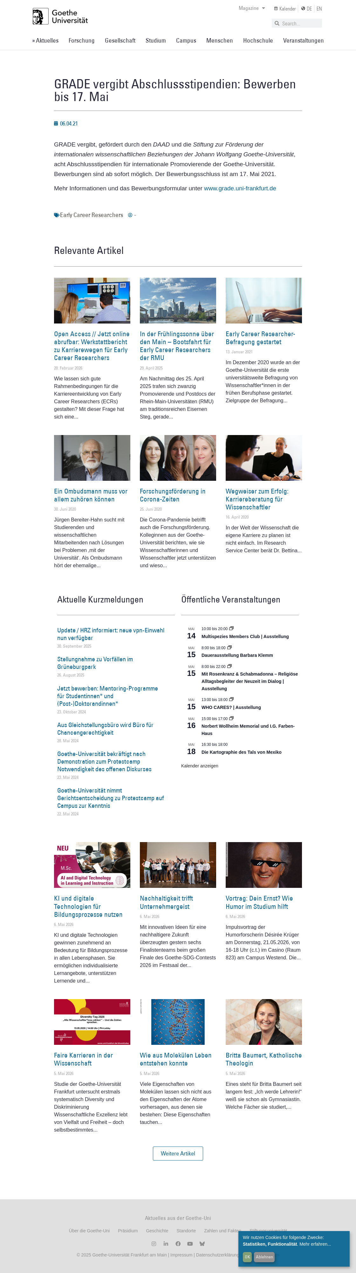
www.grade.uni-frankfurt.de (240, 188)
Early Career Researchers (91, 215)
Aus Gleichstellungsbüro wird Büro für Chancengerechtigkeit (105, 729)
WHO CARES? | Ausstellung (231, 707)
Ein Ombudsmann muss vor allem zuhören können (90, 495)
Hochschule (258, 40)
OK (247, 1257)
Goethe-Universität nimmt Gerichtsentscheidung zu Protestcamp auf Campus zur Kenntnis (110, 798)
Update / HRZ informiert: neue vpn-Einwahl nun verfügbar (110, 634)
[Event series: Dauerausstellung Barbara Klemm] (229, 648)
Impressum (180, 1254)
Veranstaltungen (303, 40)
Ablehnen (264, 1257)
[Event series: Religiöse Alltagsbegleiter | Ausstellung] (229, 666)
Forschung (82, 40)
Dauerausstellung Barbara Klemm (237, 655)
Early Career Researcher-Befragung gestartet (260, 338)
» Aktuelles (45, 40)
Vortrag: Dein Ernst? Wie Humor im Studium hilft (259, 902)
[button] (178, 1154)
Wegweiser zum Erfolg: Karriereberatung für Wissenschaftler (257, 499)
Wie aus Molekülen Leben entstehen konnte (176, 1059)
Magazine (252, 8)
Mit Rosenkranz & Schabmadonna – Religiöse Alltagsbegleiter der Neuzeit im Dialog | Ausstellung (250, 681)
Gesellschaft (120, 40)
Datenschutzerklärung (217, 1254)
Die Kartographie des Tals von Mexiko (242, 752)
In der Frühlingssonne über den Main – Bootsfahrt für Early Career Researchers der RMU (177, 346)
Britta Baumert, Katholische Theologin (264, 1059)
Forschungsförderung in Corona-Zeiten (173, 495)
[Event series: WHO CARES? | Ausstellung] (231, 700)
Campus (186, 40)
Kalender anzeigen (199, 765)
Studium (156, 40)
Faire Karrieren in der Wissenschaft (83, 1059)
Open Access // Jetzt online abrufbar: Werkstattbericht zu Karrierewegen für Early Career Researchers (92, 346)
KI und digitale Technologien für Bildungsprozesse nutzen (88, 906)
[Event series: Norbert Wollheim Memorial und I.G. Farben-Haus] (231, 719)
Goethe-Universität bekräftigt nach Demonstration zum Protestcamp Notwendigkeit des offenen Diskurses (104, 761)
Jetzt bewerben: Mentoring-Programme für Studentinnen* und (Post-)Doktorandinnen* (107, 696)
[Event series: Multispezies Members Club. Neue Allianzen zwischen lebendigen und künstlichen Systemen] (231, 629)
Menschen (219, 40)
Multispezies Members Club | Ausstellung (245, 636)
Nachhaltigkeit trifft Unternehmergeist (166, 902)
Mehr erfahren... (315, 1244)
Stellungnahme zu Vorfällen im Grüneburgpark (95, 663)
